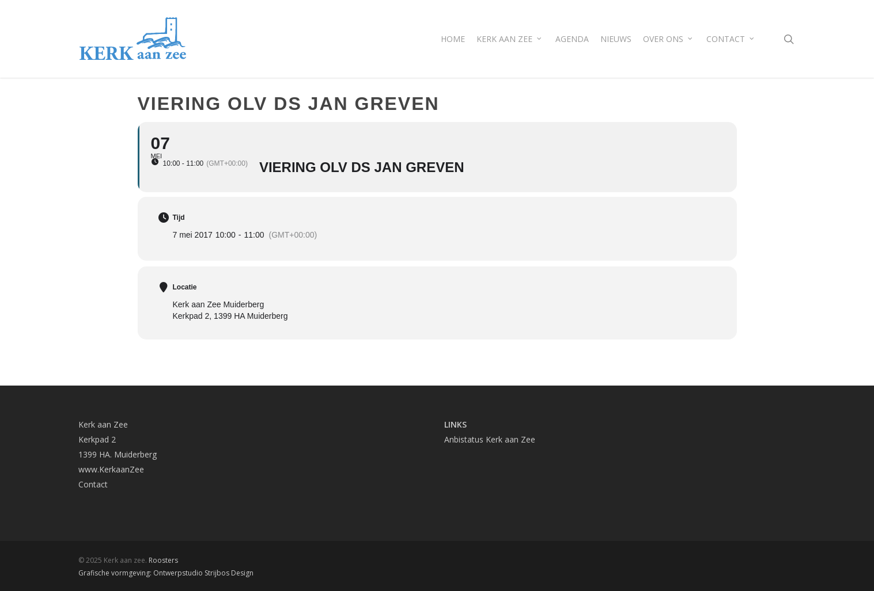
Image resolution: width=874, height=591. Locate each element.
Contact (93, 484)
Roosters (163, 560)
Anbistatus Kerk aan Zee (489, 439)
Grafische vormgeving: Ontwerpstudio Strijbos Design (166, 573)
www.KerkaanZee (111, 469)
